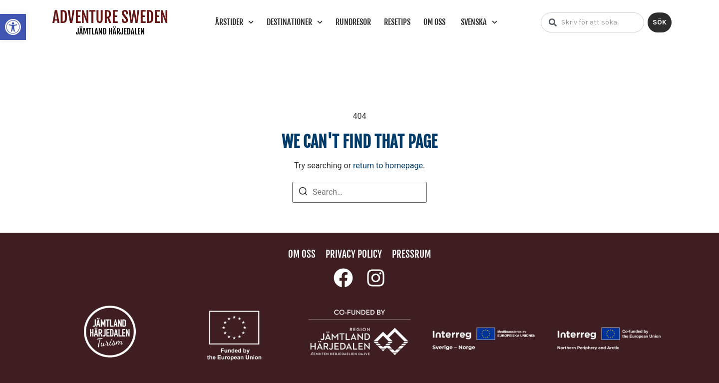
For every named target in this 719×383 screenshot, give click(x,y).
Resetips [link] (397, 22)
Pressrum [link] (411, 254)
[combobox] (592, 22)
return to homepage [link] (388, 165)
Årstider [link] (234, 22)
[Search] (303, 193)
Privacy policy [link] (354, 254)
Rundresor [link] (353, 22)
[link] (13, 27)
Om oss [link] (434, 22)
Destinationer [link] (295, 22)
